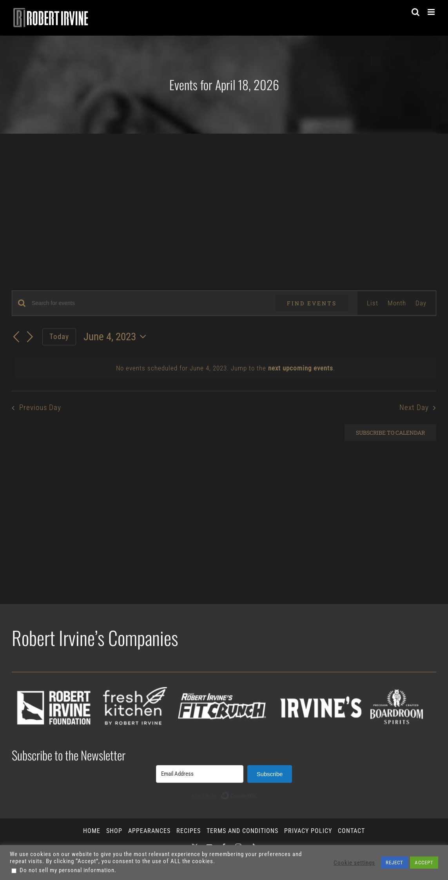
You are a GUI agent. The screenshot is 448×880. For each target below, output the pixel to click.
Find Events (312, 303)
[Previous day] (16, 337)
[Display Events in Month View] (397, 303)
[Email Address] (199, 774)
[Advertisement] (224, 192)
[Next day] (30, 337)
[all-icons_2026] (224, 675)
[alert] (225, 368)
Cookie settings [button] (354, 862)
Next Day (414, 408)
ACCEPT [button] (424, 862)
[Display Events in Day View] (420, 303)
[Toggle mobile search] (416, 12)
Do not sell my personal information (67, 870)
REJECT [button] (394, 862)
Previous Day (40, 408)
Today (59, 336)
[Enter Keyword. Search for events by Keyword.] (149, 303)
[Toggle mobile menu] (432, 12)
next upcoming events (300, 368)
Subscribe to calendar (390, 432)
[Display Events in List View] (372, 303)
